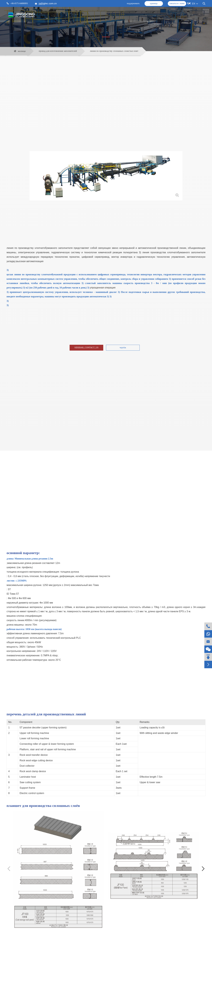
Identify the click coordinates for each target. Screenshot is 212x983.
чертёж (123, 347)
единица (153, 3)
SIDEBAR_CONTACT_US (86, 347)
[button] (203, 868)
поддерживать (133, 3)
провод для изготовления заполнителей (58, 51)
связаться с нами (176, 3)
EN (193, 3)
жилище (22, 51)
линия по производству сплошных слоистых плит (114, 51)
